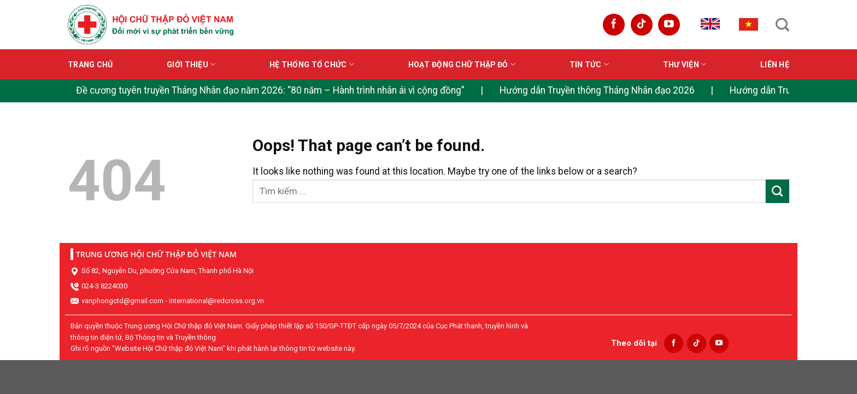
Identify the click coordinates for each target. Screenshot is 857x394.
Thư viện (685, 64)
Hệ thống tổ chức (311, 64)
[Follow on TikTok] (642, 25)
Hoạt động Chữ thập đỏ (461, 64)
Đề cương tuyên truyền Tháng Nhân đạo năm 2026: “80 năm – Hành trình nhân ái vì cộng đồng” (270, 90)
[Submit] (777, 191)
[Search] (782, 24)
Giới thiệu (191, 64)
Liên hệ (774, 64)
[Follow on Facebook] (614, 25)
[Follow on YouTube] (669, 25)
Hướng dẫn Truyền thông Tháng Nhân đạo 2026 (597, 90)
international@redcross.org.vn (216, 301)
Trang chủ (90, 64)
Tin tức (589, 64)
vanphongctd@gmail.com (122, 301)
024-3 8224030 (104, 286)
